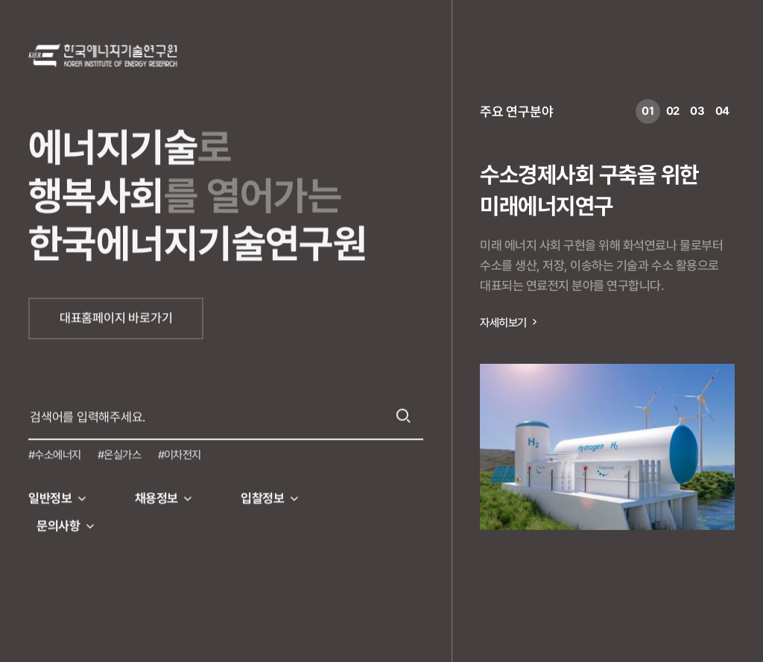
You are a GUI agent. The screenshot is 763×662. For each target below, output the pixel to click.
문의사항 (58, 523)
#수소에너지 (54, 452)
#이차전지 (179, 452)
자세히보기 (503, 323)
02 (673, 111)
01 (648, 111)
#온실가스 (119, 452)
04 (722, 111)
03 (697, 111)
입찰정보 (262, 495)
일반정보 (50, 495)
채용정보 (156, 495)
